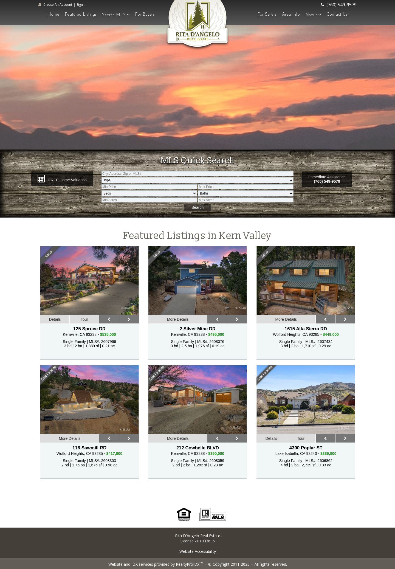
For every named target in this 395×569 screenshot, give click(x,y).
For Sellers (266, 14)
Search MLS (115, 14)
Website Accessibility (197, 551)
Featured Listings (81, 14)
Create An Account (57, 4)
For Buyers (145, 14)
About (313, 14)
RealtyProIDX (189, 564)
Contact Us (337, 14)
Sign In (81, 4)
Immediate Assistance (327, 179)
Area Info (291, 14)
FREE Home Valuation (62, 178)
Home (53, 14)
